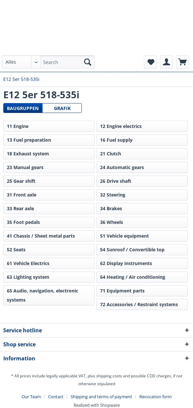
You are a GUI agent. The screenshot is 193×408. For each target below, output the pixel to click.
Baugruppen (23, 108)
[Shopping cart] (182, 62)
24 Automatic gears (122, 167)
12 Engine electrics (121, 126)
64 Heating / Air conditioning (132, 277)
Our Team (31, 397)
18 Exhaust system (28, 153)
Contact (55, 397)
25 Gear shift (21, 181)
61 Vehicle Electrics (28, 263)
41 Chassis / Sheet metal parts (41, 236)
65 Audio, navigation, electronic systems (42, 295)
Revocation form (155, 397)
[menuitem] (48, 65)
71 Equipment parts (122, 291)
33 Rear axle (20, 208)
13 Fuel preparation (29, 140)
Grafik (62, 108)
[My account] (166, 62)
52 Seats (16, 249)
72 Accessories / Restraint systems (139, 304)
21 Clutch (110, 153)
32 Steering (112, 195)
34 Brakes (111, 208)
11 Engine (17, 126)
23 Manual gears (25, 167)
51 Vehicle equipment (124, 236)
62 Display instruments (126, 263)
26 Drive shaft (115, 181)
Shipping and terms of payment (101, 397)
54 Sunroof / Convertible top (132, 249)
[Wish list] (150, 62)
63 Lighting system (28, 277)
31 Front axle (21, 195)
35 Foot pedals (23, 222)
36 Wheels (111, 222)
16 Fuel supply (116, 140)
